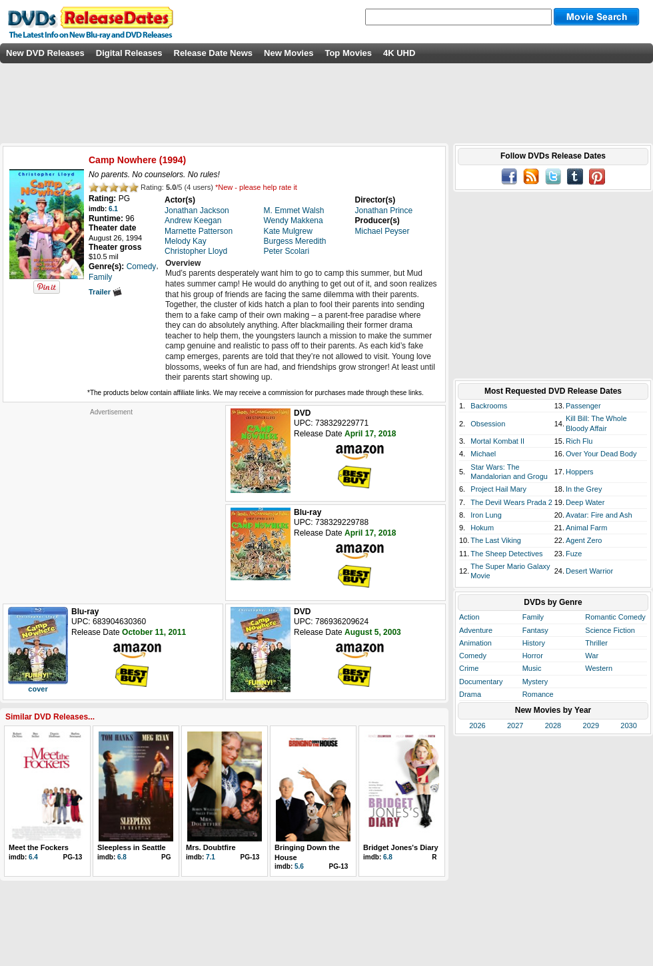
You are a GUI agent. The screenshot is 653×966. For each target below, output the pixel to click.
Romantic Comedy (615, 617)
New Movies (288, 53)
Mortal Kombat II (497, 441)
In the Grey (584, 489)
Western (598, 668)
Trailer (105, 292)
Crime (468, 668)
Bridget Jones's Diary (400, 847)
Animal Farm (586, 528)
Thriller (596, 643)
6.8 (122, 857)
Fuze (574, 554)
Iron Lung (485, 515)
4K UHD (399, 53)
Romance (538, 694)
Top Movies (348, 53)
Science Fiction (610, 630)
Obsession (487, 424)
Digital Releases (129, 53)
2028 (553, 725)
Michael (483, 454)
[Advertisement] (111, 499)
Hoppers (580, 472)
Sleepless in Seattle (131, 847)
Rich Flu (579, 441)
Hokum (482, 528)
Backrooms (488, 406)
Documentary (480, 682)
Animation (475, 643)
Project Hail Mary (498, 489)
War (591, 656)
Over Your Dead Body (601, 454)
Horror (532, 656)
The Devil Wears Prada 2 (511, 502)
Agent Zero (584, 540)
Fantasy (535, 630)
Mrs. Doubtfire (211, 847)
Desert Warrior (589, 571)
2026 (477, 725)
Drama (470, 694)
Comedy (472, 656)
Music (532, 668)
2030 (628, 725)
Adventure (475, 630)
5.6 (299, 866)
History (533, 643)
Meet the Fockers (39, 847)
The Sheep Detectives (506, 554)
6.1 (113, 209)
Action (469, 617)
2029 (591, 725)
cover (37, 689)
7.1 (210, 857)
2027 (515, 725)
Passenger (583, 406)
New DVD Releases (45, 53)
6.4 (33, 857)
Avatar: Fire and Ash (599, 515)
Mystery (535, 682)
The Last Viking (495, 540)
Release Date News (213, 53)
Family (533, 617)
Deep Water (585, 502)
